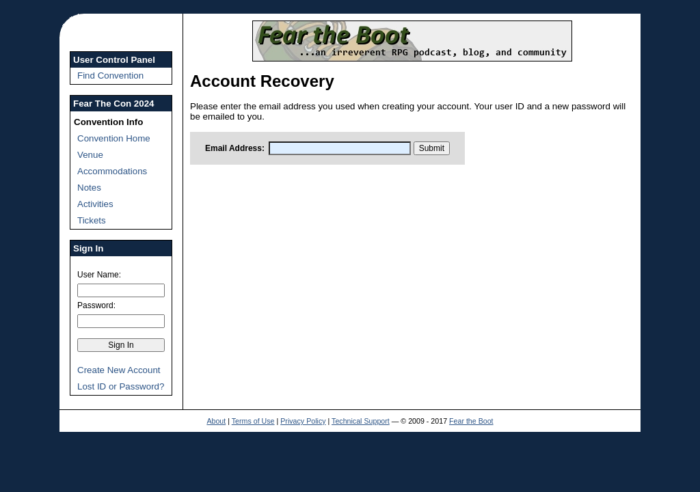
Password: (96, 305)
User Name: (99, 274)
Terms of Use (253, 421)
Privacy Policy (302, 421)
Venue (90, 155)
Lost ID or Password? (120, 386)
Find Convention (110, 75)
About (216, 421)
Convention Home (113, 138)
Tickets (91, 220)
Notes (89, 187)
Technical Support (361, 421)
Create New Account (119, 370)
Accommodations (112, 171)
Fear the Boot (471, 421)
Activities (95, 204)
